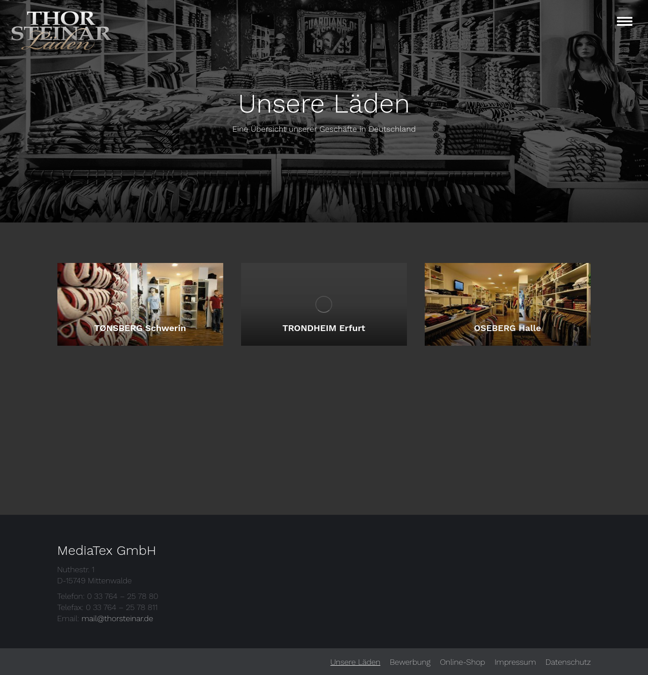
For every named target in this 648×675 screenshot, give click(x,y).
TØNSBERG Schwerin (140, 328)
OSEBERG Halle (507, 328)
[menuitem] (355, 661)
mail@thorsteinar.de (117, 618)
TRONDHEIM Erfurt (323, 328)
